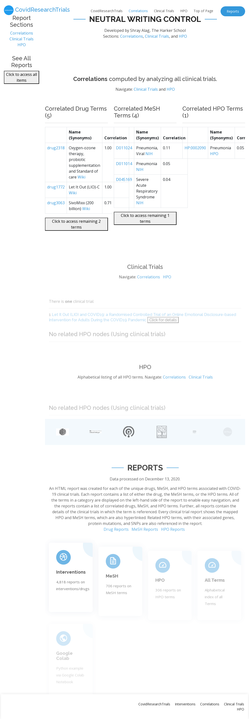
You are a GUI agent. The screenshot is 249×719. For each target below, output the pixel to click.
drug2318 (56, 158)
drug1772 (56, 197)
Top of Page (203, 11)
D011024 (124, 158)
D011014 (124, 174)
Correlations (138, 11)
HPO (183, 11)
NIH (149, 164)
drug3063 (56, 213)
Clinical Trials (164, 11)
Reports (233, 11)
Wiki (81, 187)
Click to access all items (21, 78)
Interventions (185, 704)
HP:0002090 (195, 158)
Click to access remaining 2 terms (76, 234)
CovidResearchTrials (107, 11)
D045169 (124, 190)
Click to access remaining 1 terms (145, 229)
